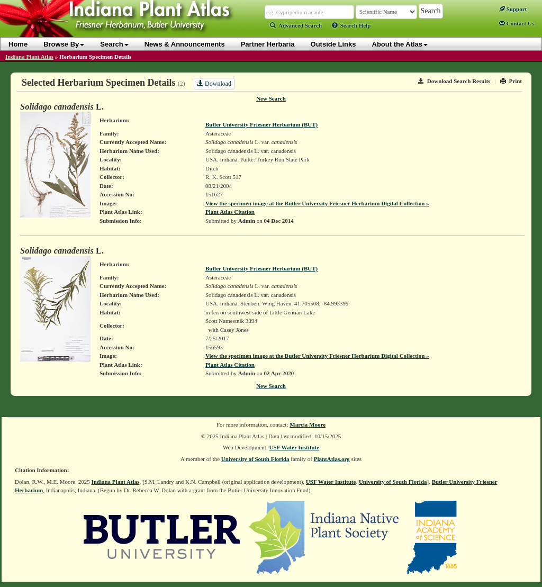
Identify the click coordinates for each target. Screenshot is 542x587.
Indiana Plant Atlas (29, 56)
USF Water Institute (294, 447)
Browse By (63, 44)
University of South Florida (255, 459)
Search (114, 44)
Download (214, 83)
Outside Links (333, 44)
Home (18, 44)
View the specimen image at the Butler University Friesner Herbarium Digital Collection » (317, 203)
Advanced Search (296, 25)
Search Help (351, 25)
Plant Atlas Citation (230, 212)
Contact (516, 23)
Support (513, 9)
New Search (271, 98)
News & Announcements (184, 44)
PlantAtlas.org (332, 459)
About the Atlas (400, 44)
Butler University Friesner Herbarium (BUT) (261, 124)
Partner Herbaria (268, 44)
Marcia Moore (308, 424)
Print (511, 81)
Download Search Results (454, 81)
